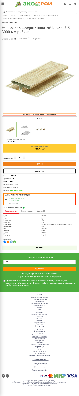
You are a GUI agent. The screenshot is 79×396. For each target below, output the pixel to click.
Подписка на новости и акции (39, 344)
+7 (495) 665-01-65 (41, 359)
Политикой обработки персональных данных (48, 283)
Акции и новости (39, 322)
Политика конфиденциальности (39, 355)
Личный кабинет (65, 4)
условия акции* (13, 203)
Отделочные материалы (39, 299)
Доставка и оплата (39, 331)
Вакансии (39, 320)
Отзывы (39, 350)
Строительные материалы (39, 297)
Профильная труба (39, 305)
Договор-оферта (39, 353)
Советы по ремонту (39, 351)
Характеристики (11, 211)
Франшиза (39, 324)
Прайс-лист (39, 342)
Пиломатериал (39, 301)
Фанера (39, 307)
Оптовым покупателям (39, 337)
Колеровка (39, 333)
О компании (39, 312)
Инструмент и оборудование (39, 303)
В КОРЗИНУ (39, 164)
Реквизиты (39, 316)
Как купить (39, 329)
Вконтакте (3, 376)
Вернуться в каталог (9, 22)
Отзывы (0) (41, 211)
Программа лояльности (39, 335)
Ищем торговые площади (39, 314)
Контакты (39, 318)
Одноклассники (7, 376)
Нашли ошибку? (39, 367)
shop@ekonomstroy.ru (39, 364)
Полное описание (27, 211)
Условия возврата (39, 339)
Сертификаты (39, 341)
